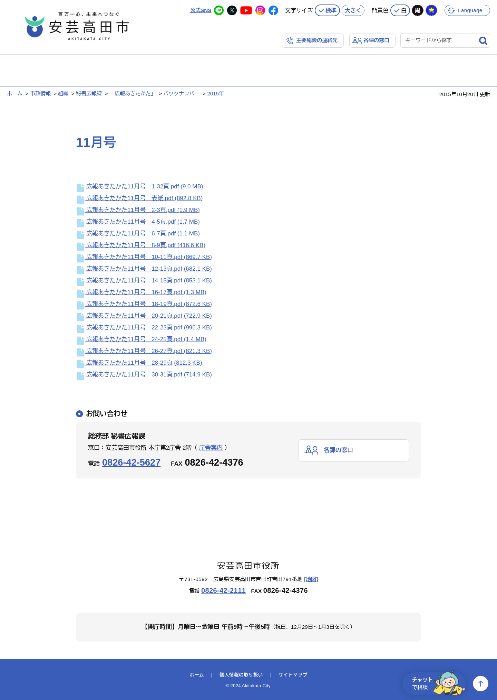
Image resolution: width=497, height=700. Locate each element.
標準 (331, 10)
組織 (63, 93)
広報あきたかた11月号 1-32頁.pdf (139, 186)
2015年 (215, 93)
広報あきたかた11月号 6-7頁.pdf (138, 233)
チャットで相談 (439, 683)
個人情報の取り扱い (241, 675)
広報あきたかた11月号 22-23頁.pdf (144, 327)
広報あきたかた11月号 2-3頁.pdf (138, 210)
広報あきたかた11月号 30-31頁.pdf (144, 374)
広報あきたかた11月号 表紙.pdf (139, 198)
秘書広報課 (89, 93)
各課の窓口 (376, 40)
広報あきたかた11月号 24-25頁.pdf (141, 339)
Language (470, 10)
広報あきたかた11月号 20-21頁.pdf (144, 315)
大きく (353, 10)
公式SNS (200, 10)
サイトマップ (293, 675)
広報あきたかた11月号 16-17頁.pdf (141, 292)
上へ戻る (480, 683)
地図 (311, 579)
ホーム (14, 93)
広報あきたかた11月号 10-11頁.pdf (144, 257)
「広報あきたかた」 (133, 93)
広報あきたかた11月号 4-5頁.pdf (138, 221)
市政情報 (40, 93)
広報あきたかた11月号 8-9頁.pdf (140, 245)
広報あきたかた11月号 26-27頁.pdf (144, 351)
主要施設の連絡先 (317, 40)
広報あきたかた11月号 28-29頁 (139, 363)
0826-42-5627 (131, 462)
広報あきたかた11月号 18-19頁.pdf (144, 304)
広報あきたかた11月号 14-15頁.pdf (144, 280)
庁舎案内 (211, 448)
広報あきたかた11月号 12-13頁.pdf (144, 268)
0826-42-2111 (223, 590)
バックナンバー (181, 93)
